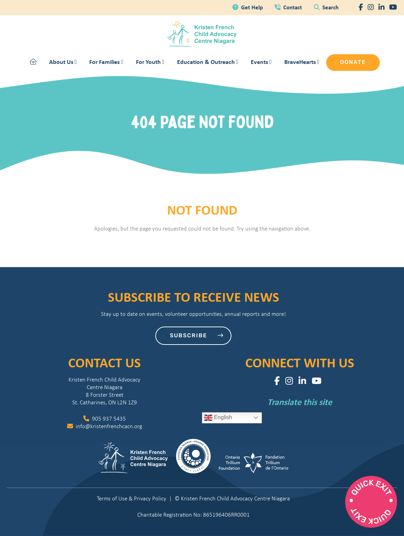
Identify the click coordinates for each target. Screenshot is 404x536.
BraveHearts (302, 61)
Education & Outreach (208, 61)
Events (261, 61)
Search (326, 7)
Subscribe (197, 335)
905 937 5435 (104, 418)
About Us (63, 61)
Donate (353, 62)
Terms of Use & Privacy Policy (131, 498)
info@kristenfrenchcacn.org (104, 426)
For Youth (150, 61)
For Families (106, 61)
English (218, 418)
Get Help (248, 7)
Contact (289, 7)
